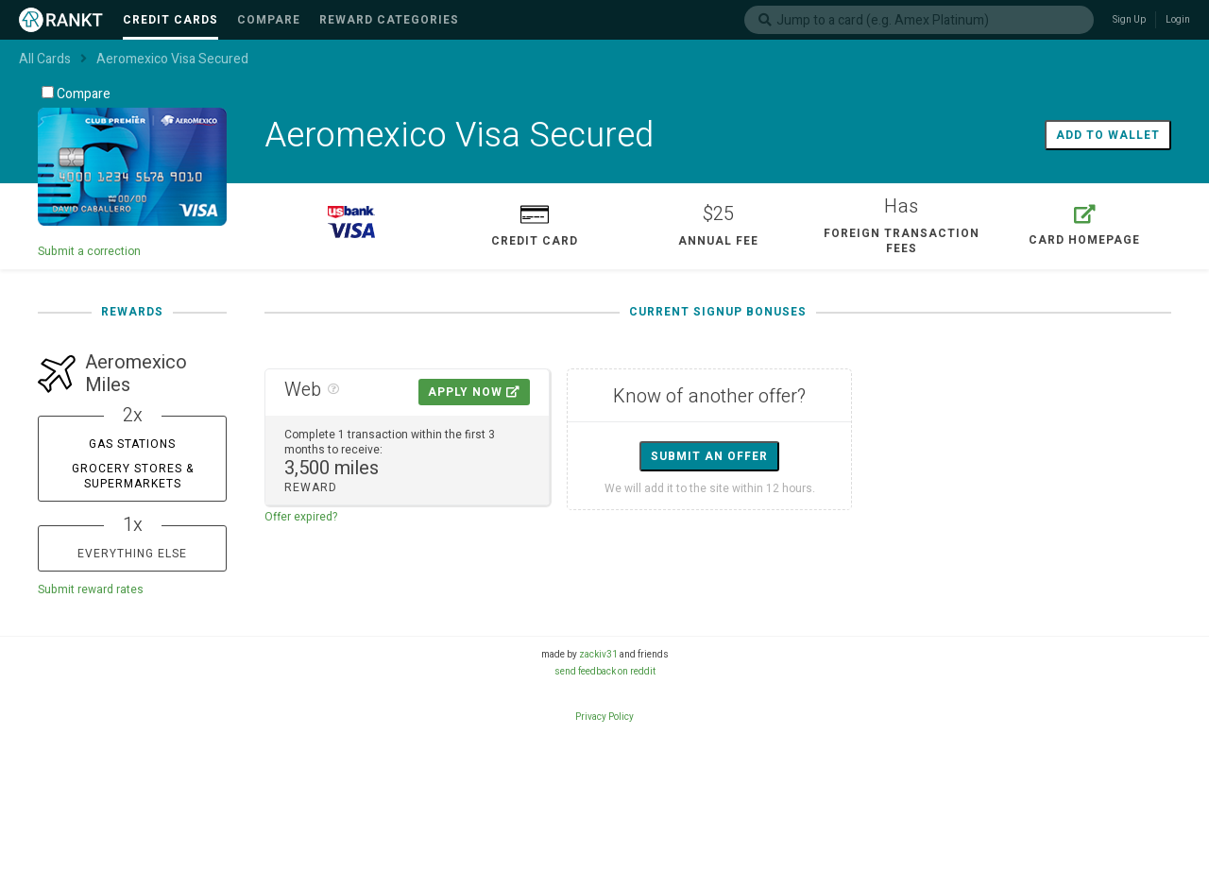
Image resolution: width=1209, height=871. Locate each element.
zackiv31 (598, 654)
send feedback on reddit (605, 671)
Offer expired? (300, 516)
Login (1178, 19)
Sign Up (1129, 19)
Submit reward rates (91, 589)
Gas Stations (132, 444)
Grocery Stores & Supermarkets (133, 476)
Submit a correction (89, 251)
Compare (76, 94)
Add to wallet (1108, 135)
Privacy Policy (604, 717)
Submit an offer (709, 456)
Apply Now (474, 392)
